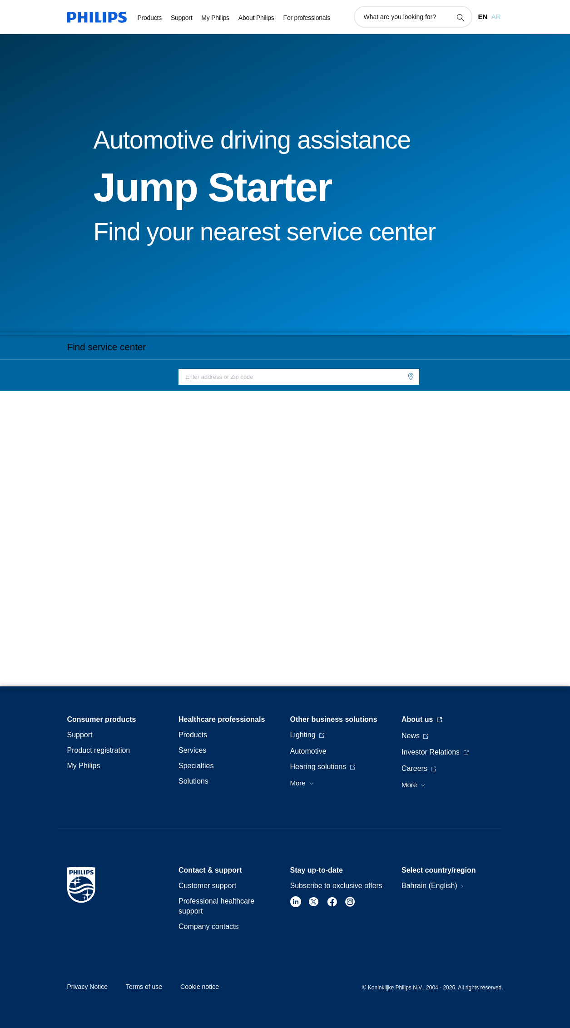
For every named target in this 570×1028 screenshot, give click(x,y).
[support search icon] (460, 17)
